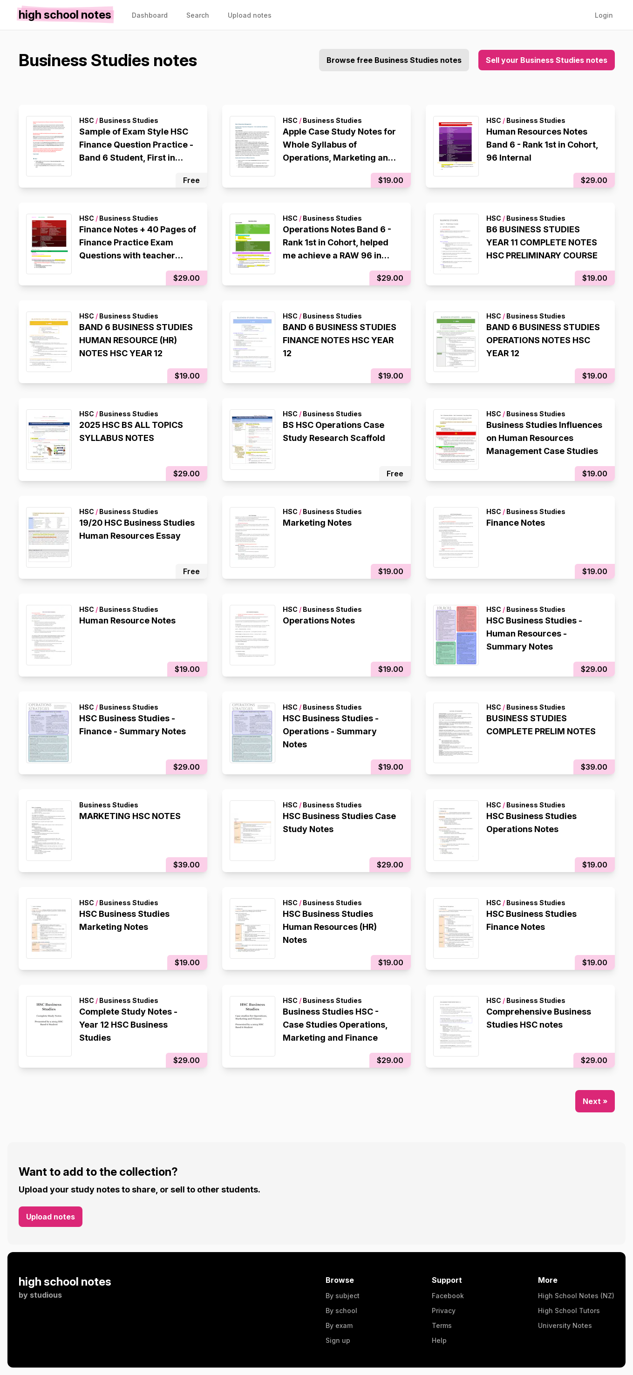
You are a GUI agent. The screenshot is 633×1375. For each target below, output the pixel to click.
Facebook (448, 1296)
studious (46, 1295)
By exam (339, 1325)
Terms (442, 1325)
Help (439, 1340)
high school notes (65, 1281)
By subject (343, 1296)
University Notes (565, 1325)
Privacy (444, 1310)
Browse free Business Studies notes (394, 60)
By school (341, 1310)
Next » (595, 1101)
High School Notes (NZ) (576, 1296)
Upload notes (50, 1216)
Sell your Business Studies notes (546, 60)
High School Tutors (569, 1310)
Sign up (338, 1340)
